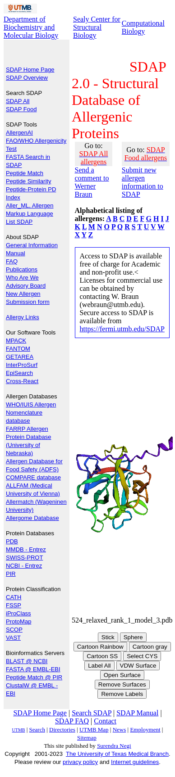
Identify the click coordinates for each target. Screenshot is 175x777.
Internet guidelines (135, 762)
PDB (12, 541)
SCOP (14, 629)
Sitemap (87, 737)
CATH (13, 597)
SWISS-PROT (24, 557)
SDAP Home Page (30, 69)
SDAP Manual (137, 713)
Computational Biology (143, 27)
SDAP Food (21, 109)
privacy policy (80, 762)
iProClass (18, 613)
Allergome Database (32, 518)
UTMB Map (94, 729)
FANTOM (18, 348)
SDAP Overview (27, 77)
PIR (11, 573)
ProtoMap (18, 621)
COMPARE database (33, 477)
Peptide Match (24, 173)
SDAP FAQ (72, 721)
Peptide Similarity (28, 181)
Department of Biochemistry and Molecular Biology (31, 27)
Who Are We (22, 277)
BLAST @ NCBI (26, 661)
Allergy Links (22, 317)
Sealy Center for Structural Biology (96, 27)
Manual (15, 253)
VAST (13, 637)
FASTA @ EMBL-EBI (33, 669)
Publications (21, 269)
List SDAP (19, 221)
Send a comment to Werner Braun (92, 182)
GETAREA (19, 356)
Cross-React (22, 381)
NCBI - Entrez (24, 565)
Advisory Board (26, 285)
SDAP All (18, 101)
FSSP (13, 605)
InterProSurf (21, 364)
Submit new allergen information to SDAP (142, 182)
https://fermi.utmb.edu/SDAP (122, 329)
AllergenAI (19, 132)
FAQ (12, 261)
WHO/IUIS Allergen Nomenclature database (31, 412)
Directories (62, 729)
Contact (105, 721)
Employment (145, 729)
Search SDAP (91, 713)
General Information (32, 245)
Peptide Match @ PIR (34, 677)
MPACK (16, 340)
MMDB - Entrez (26, 549)
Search (37, 729)
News (119, 729)
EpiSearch (19, 373)
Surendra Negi (114, 745)
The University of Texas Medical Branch (117, 753)
